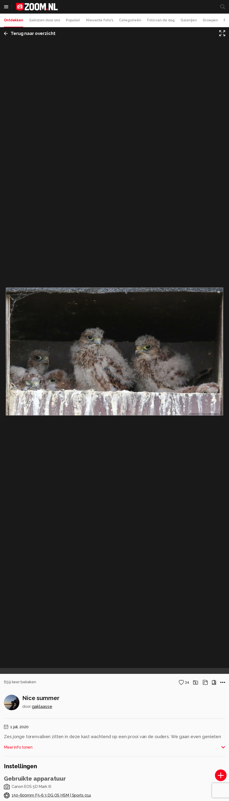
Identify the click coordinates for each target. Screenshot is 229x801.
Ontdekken (13, 20)
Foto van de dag (161, 20)
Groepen (210, 20)
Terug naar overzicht (29, 33)
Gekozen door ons (44, 20)
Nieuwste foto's (99, 20)
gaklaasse (42, 706)
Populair (73, 20)
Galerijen (189, 20)
